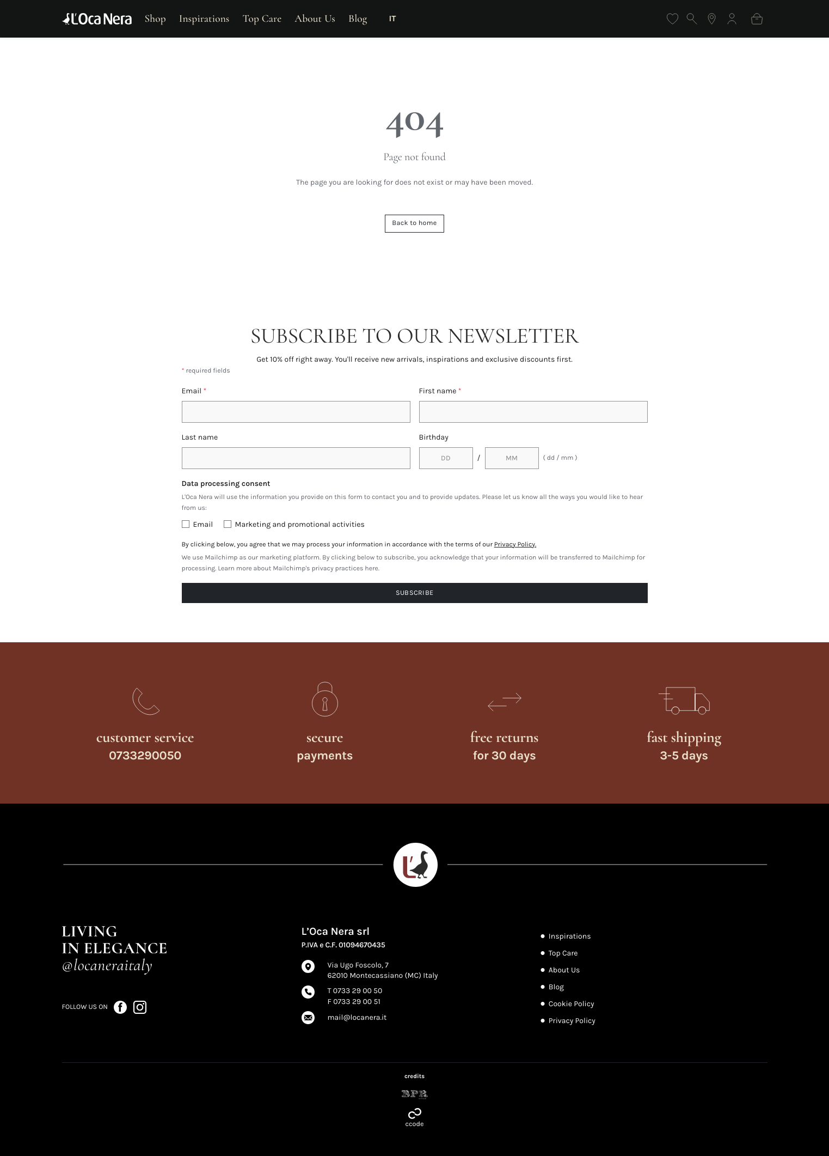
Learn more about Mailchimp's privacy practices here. (298, 569)
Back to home (414, 223)
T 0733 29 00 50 (355, 990)
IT (392, 18)
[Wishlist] (672, 18)
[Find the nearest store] (712, 18)
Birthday (434, 437)
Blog (357, 18)
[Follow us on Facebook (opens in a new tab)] (121, 1006)
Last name (200, 437)
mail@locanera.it (357, 1017)
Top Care (262, 18)
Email (194, 391)
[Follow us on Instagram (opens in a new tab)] (140, 1006)
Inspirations (204, 18)
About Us (314, 18)
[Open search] (692, 18)
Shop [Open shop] (155, 18)
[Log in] (732, 18)
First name (440, 391)
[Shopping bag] (757, 18)
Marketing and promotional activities (300, 524)
